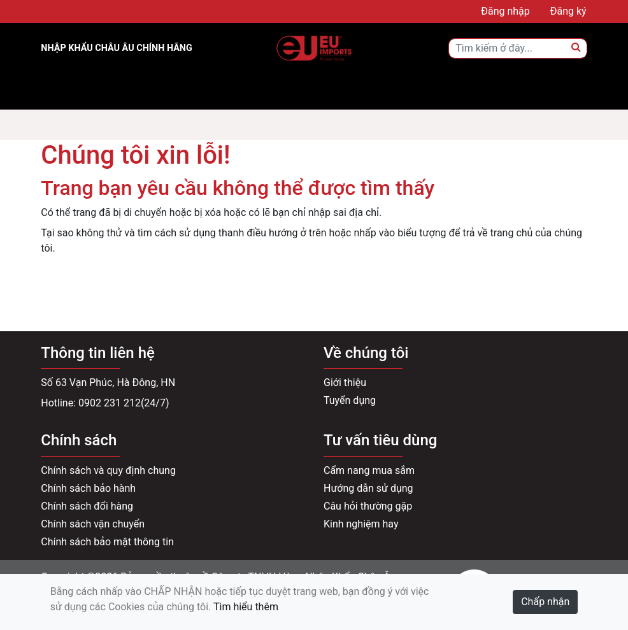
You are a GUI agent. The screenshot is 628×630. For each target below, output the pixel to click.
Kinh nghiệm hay (361, 524)
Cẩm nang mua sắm (369, 470)
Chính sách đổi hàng (87, 506)
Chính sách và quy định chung (108, 470)
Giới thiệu (345, 382)
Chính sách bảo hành (88, 488)
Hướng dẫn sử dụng (368, 488)
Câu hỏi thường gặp (368, 506)
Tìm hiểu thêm (245, 607)
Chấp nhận (545, 602)
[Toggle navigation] (69, 91)
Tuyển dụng (350, 400)
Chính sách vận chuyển (93, 524)
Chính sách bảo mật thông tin (107, 542)
